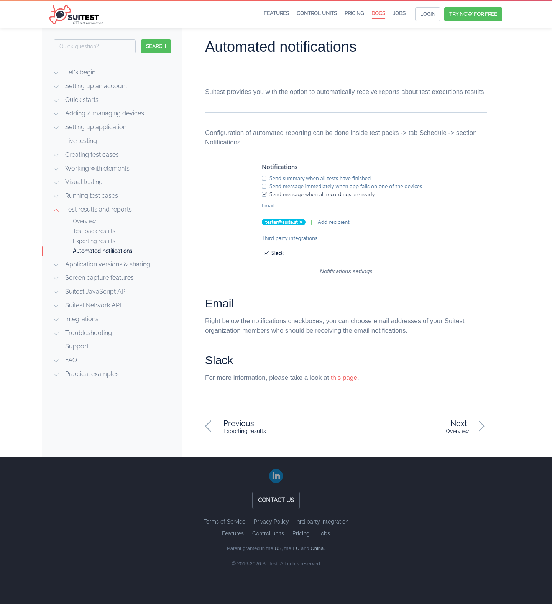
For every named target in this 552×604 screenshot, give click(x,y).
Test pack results (94, 231)
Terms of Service (224, 522)
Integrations (82, 319)
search (156, 46)
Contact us (276, 500)
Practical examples (92, 374)
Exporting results (94, 241)
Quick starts (82, 99)
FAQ (71, 360)
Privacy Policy (271, 522)
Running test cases (91, 195)
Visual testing (84, 181)
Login (427, 14)
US (277, 548)
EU (295, 548)
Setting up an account (96, 86)
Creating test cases (92, 154)
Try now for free (473, 14)
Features (276, 13)
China (317, 548)
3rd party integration (322, 522)
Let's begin (80, 72)
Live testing (81, 140)
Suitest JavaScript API (96, 291)
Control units (317, 13)
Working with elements (97, 168)
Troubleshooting (88, 332)
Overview (84, 221)
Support (77, 346)
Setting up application (96, 127)
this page (344, 377)
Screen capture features (99, 277)
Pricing (354, 13)
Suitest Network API (93, 305)
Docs (378, 13)
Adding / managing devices (104, 113)
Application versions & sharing (107, 264)
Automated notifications (102, 251)
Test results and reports (98, 209)
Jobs (399, 13)
